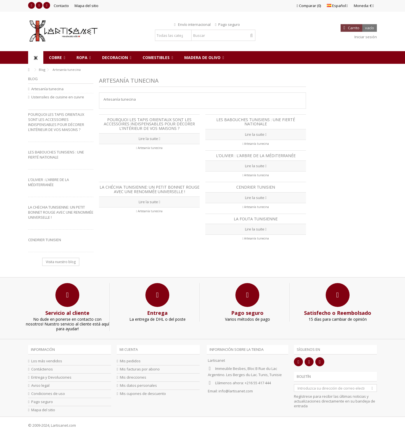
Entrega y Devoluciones (51, 377)
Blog (33, 78)
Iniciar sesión (365, 36)
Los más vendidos (46, 361)
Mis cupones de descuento (143, 393)
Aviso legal (40, 385)
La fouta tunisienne (256, 218)
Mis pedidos (130, 361)
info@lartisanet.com (236, 391)
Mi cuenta (129, 349)
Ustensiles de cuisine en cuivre (57, 97)
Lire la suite (149, 138)
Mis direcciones (133, 377)
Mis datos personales (138, 385)
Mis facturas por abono (140, 369)
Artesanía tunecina (150, 148)
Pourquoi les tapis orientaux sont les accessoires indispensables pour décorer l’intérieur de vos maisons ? (149, 124)
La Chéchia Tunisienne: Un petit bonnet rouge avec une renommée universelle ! (149, 189)
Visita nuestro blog (61, 261)
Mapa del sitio (86, 5)
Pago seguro (42, 401)
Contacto (61, 5)
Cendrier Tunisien (255, 187)
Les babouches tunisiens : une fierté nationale (255, 121)
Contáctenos (42, 369)
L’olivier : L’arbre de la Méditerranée (256, 155)
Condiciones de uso (48, 393)
